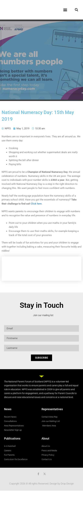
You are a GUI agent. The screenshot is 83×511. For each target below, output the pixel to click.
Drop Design (67, 483)
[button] (65, 10)
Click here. (36, 203)
